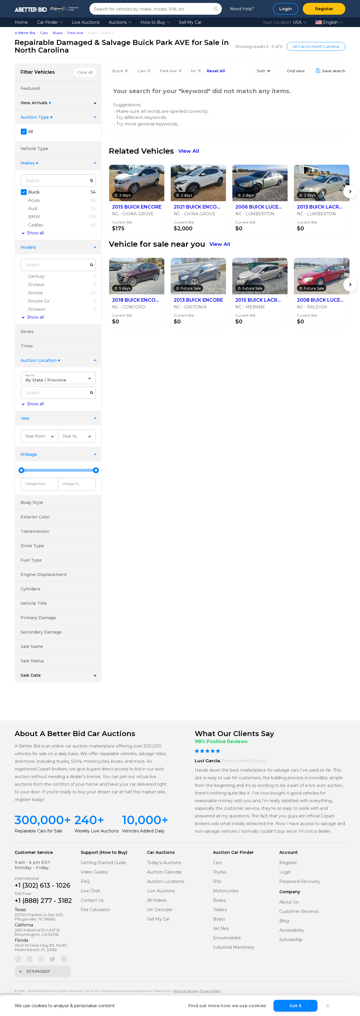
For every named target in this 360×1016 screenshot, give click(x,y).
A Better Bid (25, 33)
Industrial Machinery (233, 947)
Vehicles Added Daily (143, 831)
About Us (288, 902)
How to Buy (153, 22)
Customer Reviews (298, 911)
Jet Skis (221, 928)
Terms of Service (186, 991)
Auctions (118, 22)
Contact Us (92, 900)
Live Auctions (85, 22)
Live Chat (90, 891)
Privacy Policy (210, 991)
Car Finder (47, 22)
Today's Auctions (164, 862)
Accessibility (291, 930)
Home (21, 22)
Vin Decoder (160, 909)
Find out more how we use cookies (227, 1005)
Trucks (219, 872)
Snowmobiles (227, 938)
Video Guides (94, 872)
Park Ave (75, 33)
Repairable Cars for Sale (38, 831)
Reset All (216, 71)
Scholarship (290, 939)
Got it (296, 1005)
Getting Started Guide (103, 862)
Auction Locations (165, 881)
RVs (217, 881)
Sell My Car (190, 22)
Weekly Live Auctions (97, 831)
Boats (219, 919)
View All (188, 151)
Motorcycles (225, 891)
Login (285, 872)
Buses (219, 900)
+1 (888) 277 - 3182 (43, 901)
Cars (44, 33)
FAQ (85, 881)
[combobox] (58, 378)
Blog (284, 920)
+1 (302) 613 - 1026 (42, 885)
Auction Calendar (164, 872)
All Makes (156, 900)
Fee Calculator (95, 909)
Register (288, 862)
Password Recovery (299, 881)
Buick (57, 33)
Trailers (220, 909)
